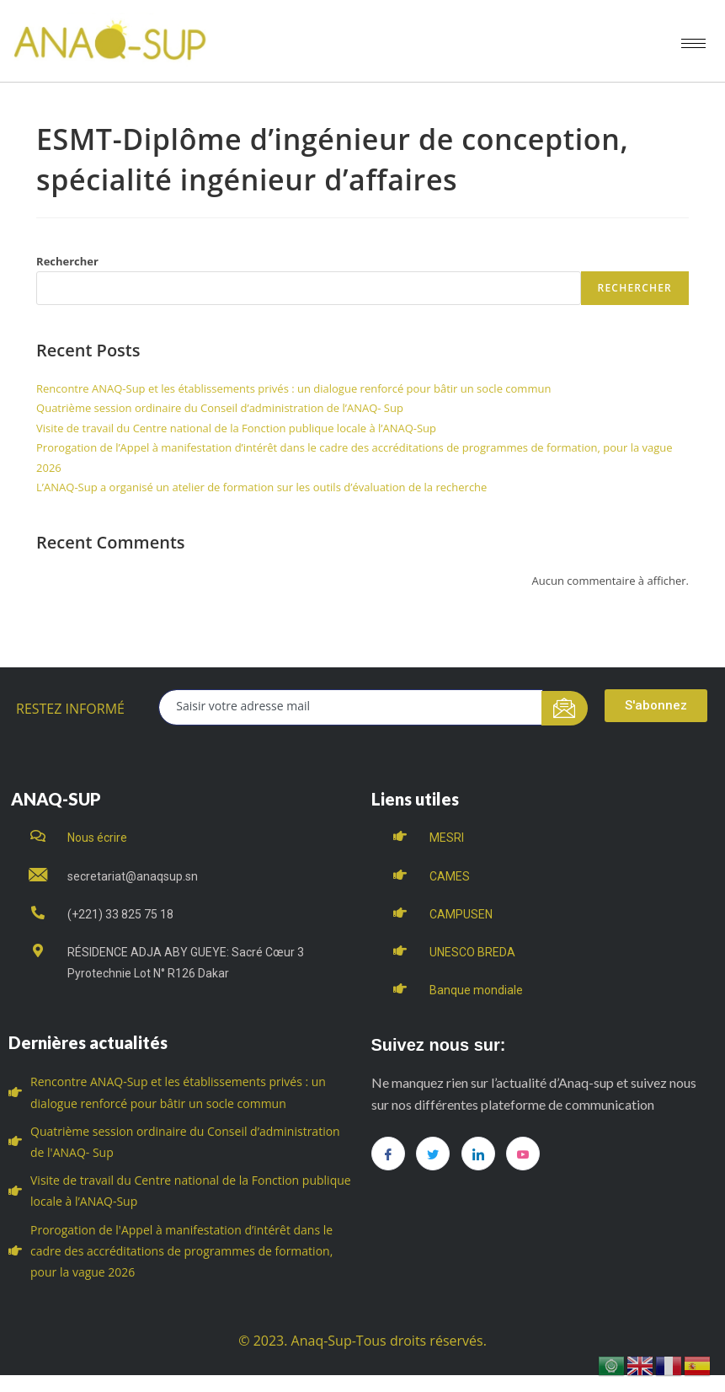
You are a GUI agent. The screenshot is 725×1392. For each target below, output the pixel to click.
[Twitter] (433, 1153)
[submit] (564, 708)
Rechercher (67, 261)
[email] (350, 707)
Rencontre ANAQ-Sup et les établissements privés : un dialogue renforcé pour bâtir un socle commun (293, 388)
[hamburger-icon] (693, 43)
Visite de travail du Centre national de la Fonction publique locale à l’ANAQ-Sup (236, 428)
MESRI (446, 837)
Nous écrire (97, 837)
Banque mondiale (476, 990)
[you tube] (523, 1153)
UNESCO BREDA (472, 952)
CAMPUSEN (461, 914)
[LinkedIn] (478, 1153)
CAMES (449, 876)
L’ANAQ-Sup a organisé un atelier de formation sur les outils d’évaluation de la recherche (261, 487)
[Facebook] (388, 1153)
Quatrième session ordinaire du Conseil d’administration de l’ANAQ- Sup (219, 407)
